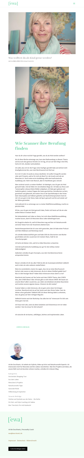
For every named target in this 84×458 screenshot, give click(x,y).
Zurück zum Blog (22, 327)
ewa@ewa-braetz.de (15, 433)
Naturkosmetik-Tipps (15, 386)
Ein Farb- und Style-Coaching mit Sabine (21, 402)
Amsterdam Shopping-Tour (17, 376)
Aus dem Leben (13, 380)
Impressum (12, 441)
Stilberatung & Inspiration (27, 61)
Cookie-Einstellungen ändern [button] (18, 449)
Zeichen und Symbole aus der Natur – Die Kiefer (24, 399)
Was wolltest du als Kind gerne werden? (30, 57)
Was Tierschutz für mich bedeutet (19, 405)
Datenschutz (21, 441)
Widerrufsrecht (32, 441)
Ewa (12, 61)
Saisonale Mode (13, 389)
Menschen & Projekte (15, 383)
